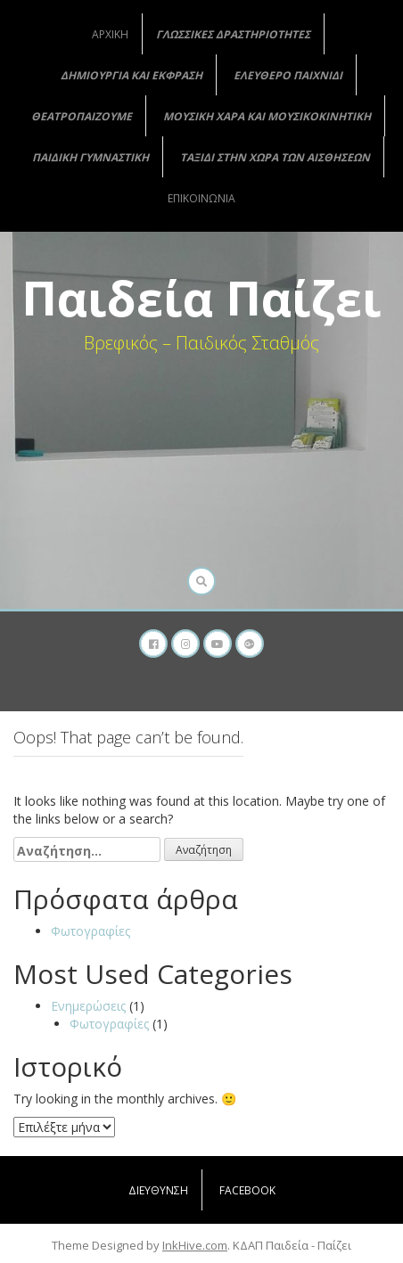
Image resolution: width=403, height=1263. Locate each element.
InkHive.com (194, 1245)
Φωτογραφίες (90, 931)
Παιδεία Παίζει (201, 298)
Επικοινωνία (201, 198)
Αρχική (110, 34)
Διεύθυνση (158, 1190)
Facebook (247, 1190)
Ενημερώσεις (88, 1005)
